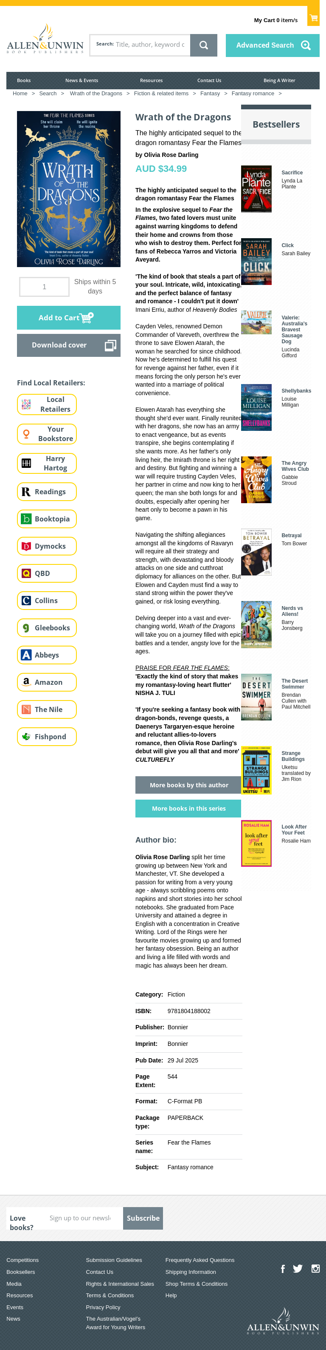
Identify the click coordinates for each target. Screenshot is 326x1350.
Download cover (59, 345)
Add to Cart (59, 317)
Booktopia (52, 519)
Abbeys (47, 655)
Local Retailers (55, 404)
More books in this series (189, 808)
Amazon (49, 682)
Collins (46, 600)
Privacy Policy (103, 1307)
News (13, 1319)
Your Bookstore (55, 434)
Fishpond (50, 736)
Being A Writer (279, 80)
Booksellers (20, 1272)
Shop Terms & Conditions (197, 1284)
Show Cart (313, 15)
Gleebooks (52, 627)
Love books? (22, 1221)
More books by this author (189, 785)
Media (13, 1284)
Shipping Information (191, 1272)
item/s (276, 20)
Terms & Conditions (110, 1295)
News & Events (81, 80)
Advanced (265, 45)
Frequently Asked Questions (200, 1260)
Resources (151, 80)
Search (104, 43)
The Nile (48, 709)
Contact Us (209, 80)
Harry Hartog (55, 463)
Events (14, 1307)
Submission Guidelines (114, 1260)
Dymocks (50, 546)
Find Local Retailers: (51, 382)
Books (24, 80)
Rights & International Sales (120, 1284)
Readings (50, 491)
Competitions (22, 1260)
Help (171, 1295)
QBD (42, 573)
